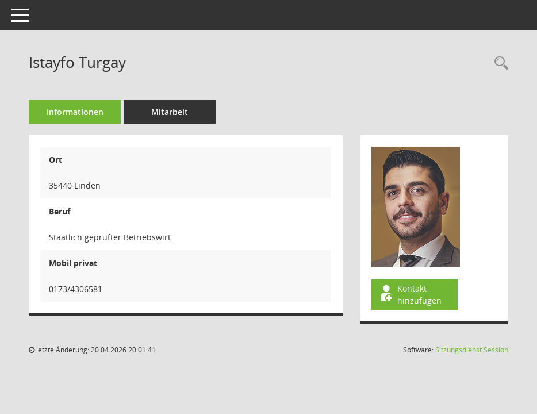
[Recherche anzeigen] (498, 63)
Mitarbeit (169, 111)
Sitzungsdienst (471, 350)
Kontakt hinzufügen (410, 294)
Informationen (75, 111)
